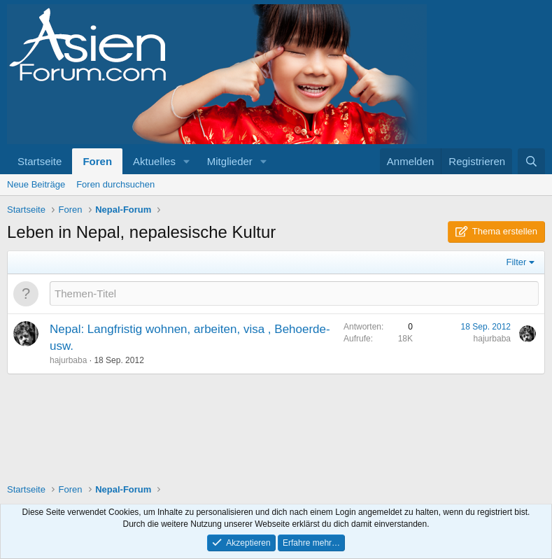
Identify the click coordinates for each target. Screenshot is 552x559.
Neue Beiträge (36, 184)
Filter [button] (517, 262)
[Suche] (531, 161)
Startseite (39, 161)
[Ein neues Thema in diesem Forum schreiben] (294, 293)
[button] (187, 161)
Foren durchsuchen (115, 184)
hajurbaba (68, 360)
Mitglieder (230, 161)
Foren (97, 161)
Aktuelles (154, 161)
